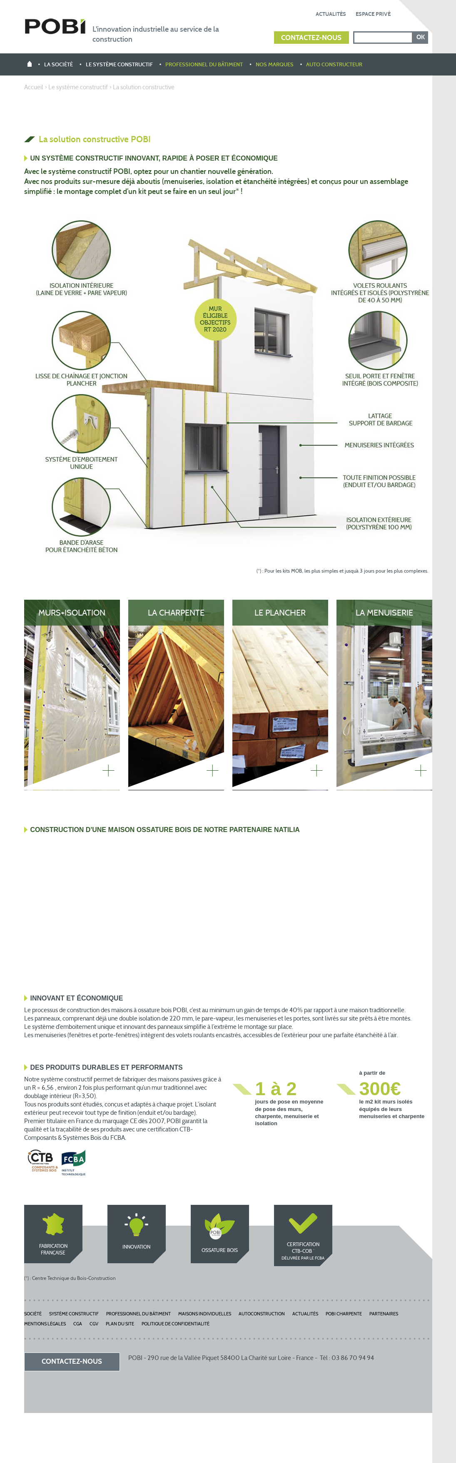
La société (58, 65)
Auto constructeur (334, 65)
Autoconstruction (262, 1314)
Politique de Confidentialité (175, 1324)
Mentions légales (45, 1324)
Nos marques (275, 65)
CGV (94, 1324)
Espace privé (373, 14)
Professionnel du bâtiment (204, 65)
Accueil (33, 88)
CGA (77, 1324)
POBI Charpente (344, 1314)
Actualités (331, 14)
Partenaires (383, 1314)
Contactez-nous (311, 38)
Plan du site (120, 1324)
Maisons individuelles (204, 1314)
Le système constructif (119, 65)
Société (33, 1314)
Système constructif (74, 1314)
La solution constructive (143, 88)
